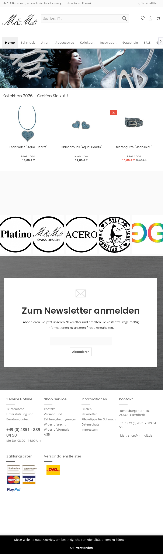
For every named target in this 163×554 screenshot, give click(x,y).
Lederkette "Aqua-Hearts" (81, 147)
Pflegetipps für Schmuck (99, 419)
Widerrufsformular (57, 429)
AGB (47, 434)
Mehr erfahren (138, 540)
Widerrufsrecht (55, 424)
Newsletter (89, 414)
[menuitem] (85, 18)
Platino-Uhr (28, 147)
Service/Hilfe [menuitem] (147, 3)
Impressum (90, 429)
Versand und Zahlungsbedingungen (60, 416)
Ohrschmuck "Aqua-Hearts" (134, 147)
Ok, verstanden (81, 548)
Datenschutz (90, 424)
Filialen (87, 409)
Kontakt (49, 409)
